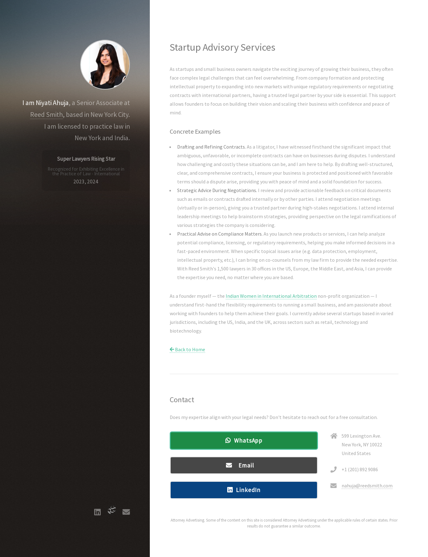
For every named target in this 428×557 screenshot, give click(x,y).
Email (248, 465)
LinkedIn (248, 490)
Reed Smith (46, 114)
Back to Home (187, 349)
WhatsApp (248, 440)
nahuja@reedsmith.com (367, 485)
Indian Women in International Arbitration (271, 296)
